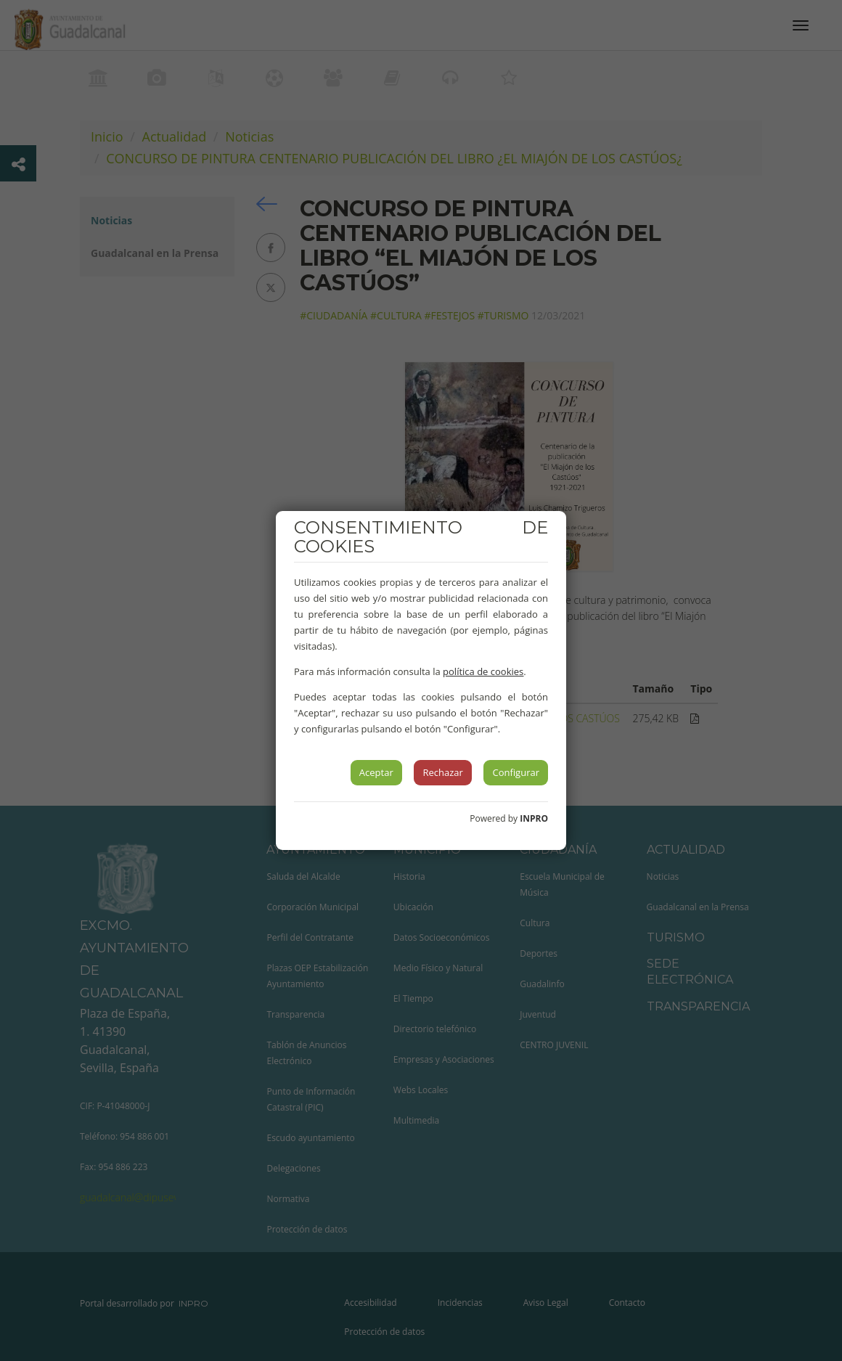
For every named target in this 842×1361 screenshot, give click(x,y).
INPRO (534, 818)
